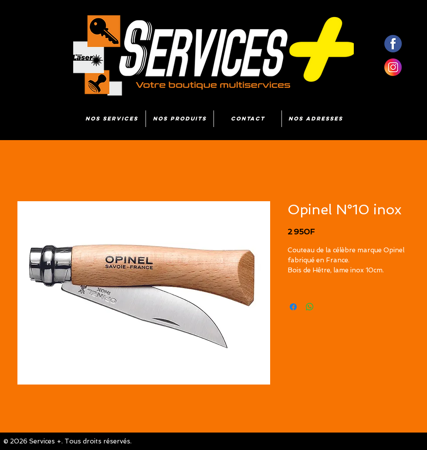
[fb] (393, 43)
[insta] (393, 67)
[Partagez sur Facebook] (293, 307)
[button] (180, 118)
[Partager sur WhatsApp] (310, 307)
